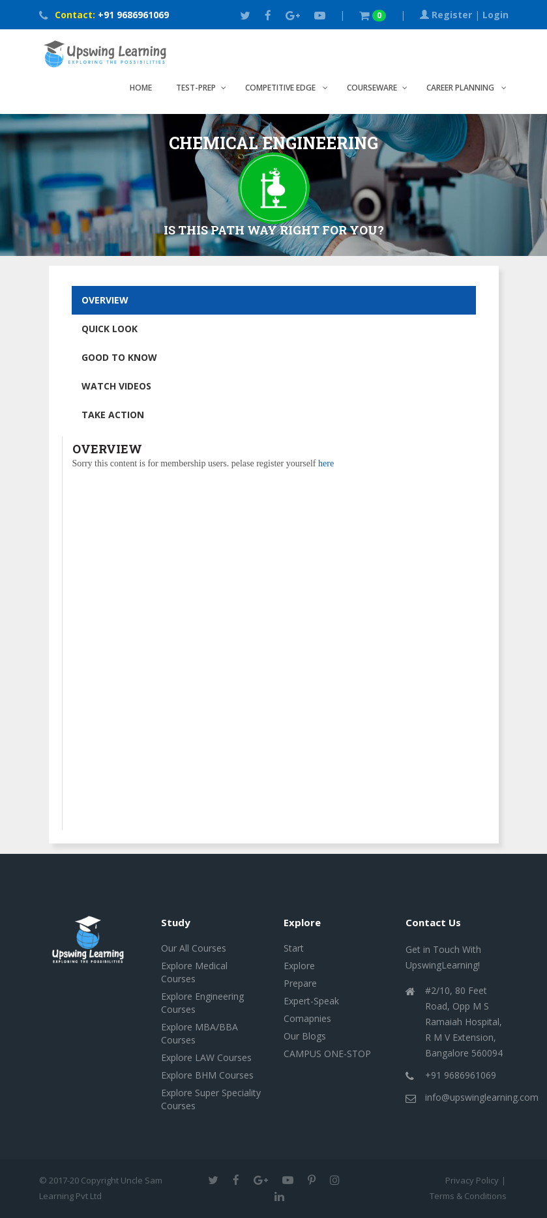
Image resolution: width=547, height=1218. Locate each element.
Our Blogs (305, 1036)
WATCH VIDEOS (116, 386)
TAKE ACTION (112, 414)
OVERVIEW (104, 300)
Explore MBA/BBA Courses (199, 1033)
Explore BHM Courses (207, 1075)
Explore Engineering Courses (202, 1002)
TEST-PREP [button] (196, 87)
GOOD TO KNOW (119, 357)
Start (294, 948)
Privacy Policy (472, 1180)
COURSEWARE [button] (372, 87)
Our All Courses (193, 948)
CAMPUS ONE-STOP (327, 1053)
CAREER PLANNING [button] (461, 87)
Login (495, 14)
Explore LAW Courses (206, 1057)
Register (452, 14)
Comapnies (307, 1018)
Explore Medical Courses (194, 972)
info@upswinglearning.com (482, 1097)
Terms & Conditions (469, 1196)
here (326, 463)
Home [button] (141, 87)
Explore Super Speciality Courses (211, 1099)
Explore (299, 965)
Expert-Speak (311, 1001)
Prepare (300, 983)
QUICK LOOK (109, 328)
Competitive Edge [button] (281, 87)
